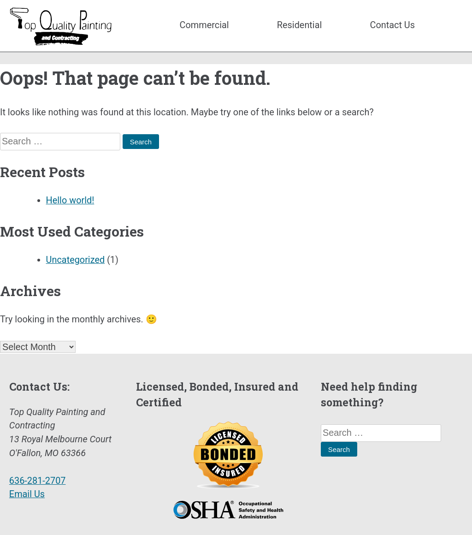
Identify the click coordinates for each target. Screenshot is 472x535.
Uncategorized (75, 260)
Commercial (204, 25)
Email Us (27, 494)
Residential (299, 25)
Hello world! (70, 200)
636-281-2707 (37, 481)
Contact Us (392, 25)
